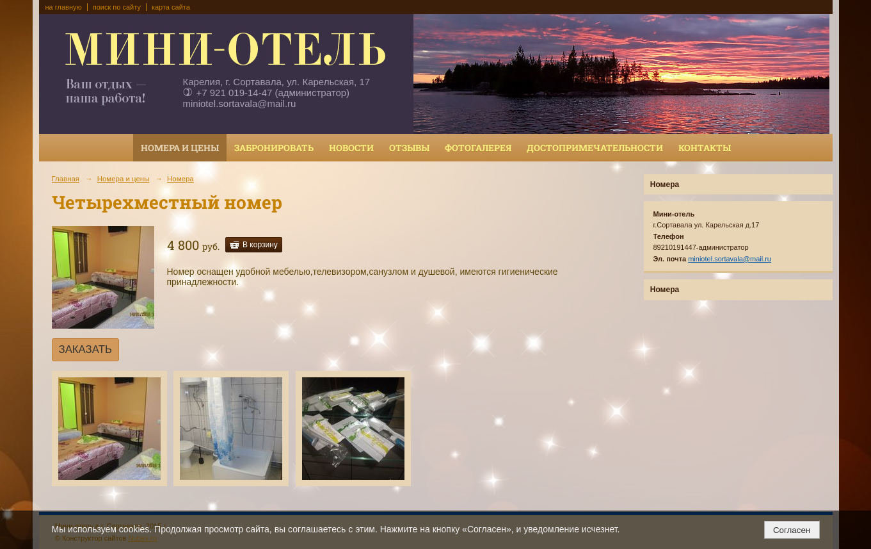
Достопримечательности (595, 148)
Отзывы (409, 148)
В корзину (260, 244)
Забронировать (274, 148)
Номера (180, 179)
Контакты (704, 148)
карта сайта (171, 7)
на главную (63, 7)
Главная (66, 179)
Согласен (791, 530)
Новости (351, 148)
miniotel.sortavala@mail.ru (239, 103)
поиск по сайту (117, 7)
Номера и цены (180, 148)
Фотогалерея (478, 148)
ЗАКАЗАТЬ (85, 349)
